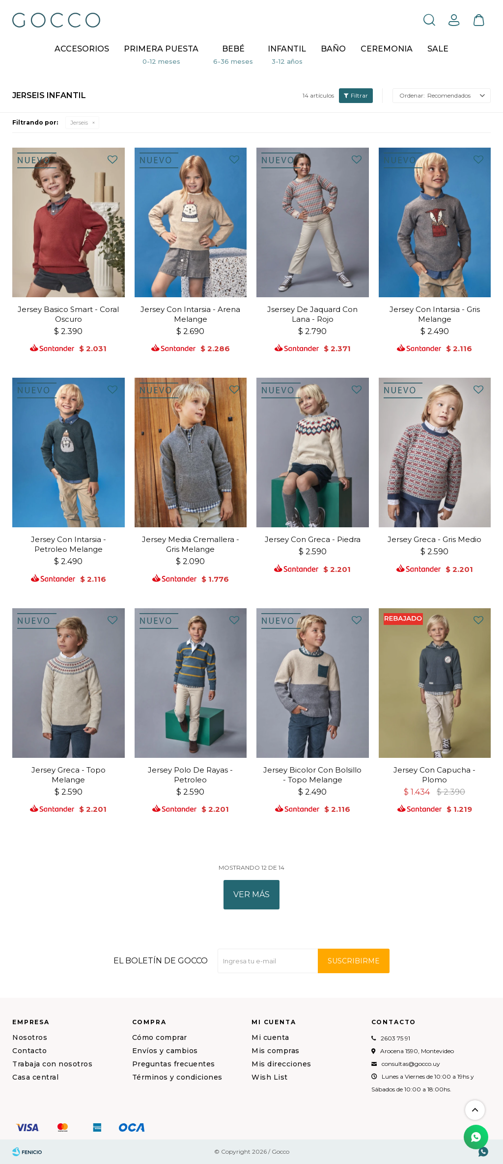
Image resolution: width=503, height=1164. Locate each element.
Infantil (287, 48)
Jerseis (79, 122)
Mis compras (276, 1050)
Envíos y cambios (165, 1050)
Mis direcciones (281, 1064)
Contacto (29, 1050)
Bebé (233, 48)
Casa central (35, 1077)
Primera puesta (161, 48)
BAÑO (333, 48)
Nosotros (29, 1037)
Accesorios (82, 48)
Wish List (270, 1077)
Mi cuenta (270, 1037)
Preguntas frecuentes (173, 1064)
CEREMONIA (387, 48)
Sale (437, 48)
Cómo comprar (159, 1037)
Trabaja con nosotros (52, 1064)
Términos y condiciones (177, 1077)
